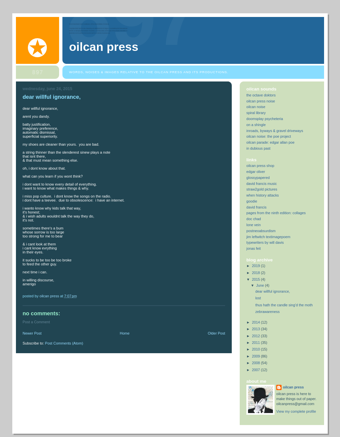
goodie (251, 201)
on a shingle (256, 125)
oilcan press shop (260, 166)
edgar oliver (255, 172)
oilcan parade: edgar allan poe (270, 142)
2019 (256, 266)
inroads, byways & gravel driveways (274, 131)
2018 (256, 273)
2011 (256, 343)
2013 (256, 329)
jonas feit (253, 248)
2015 (256, 279)
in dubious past (258, 148)
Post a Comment (36, 322)
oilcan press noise (260, 101)
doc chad (253, 219)
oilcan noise (255, 107)
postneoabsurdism (261, 231)
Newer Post (32, 333)
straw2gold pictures (261, 189)
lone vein (253, 225)
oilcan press (103, 47)
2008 (256, 363)
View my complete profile (296, 411)
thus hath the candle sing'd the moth (284, 305)
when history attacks (262, 195)
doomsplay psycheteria (264, 119)
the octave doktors (261, 95)
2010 (256, 349)
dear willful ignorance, (272, 291)
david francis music (261, 184)
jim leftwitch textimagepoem (268, 237)
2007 (256, 370)
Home (124, 333)
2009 (256, 356)
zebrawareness (267, 312)
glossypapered (258, 178)
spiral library (256, 113)
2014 (256, 322)
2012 (256, 336)
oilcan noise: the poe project (268, 136)
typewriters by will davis (265, 242)
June (260, 285)
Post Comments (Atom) (64, 343)
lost (258, 298)
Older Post (216, 333)
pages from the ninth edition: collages (276, 213)
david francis (256, 207)
